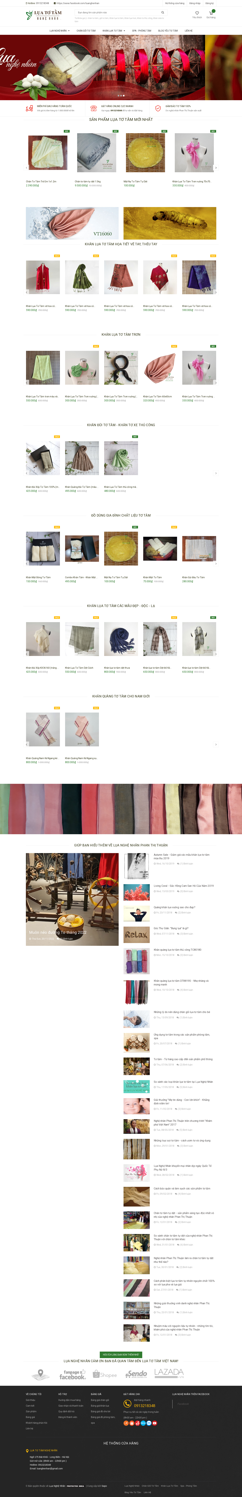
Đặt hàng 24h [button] (132, 1394)
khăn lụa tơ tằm (117, 18)
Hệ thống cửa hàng (174, 3)
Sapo (104, 1486)
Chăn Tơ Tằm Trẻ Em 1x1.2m (41, 181)
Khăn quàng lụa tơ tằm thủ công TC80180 (177, 949)
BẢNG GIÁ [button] (96, 1394)
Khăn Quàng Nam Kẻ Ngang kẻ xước (44, 758)
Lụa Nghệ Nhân (132, 1486)
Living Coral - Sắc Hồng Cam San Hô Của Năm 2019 (184, 885)
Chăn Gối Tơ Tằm (150, 1486)
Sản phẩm (31, 1411)
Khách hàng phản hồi (36, 1423)
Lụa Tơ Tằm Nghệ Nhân (43, 1450)
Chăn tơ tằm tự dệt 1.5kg (88, 181)
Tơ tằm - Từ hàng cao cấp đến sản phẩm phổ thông (183, 1059)
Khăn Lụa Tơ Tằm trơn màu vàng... (44, 396)
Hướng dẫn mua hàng (69, 1400)
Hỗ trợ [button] (62, 1394)
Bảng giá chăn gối (100, 1400)
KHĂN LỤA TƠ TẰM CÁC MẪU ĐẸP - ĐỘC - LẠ (121, 606)
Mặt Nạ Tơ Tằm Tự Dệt (135, 181)
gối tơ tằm (104, 18)
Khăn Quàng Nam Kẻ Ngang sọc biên (84, 758)
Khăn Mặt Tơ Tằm (152, 577)
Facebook (183, 1403)
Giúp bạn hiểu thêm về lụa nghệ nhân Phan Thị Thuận (121, 845)
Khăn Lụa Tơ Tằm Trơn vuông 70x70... (192, 181)
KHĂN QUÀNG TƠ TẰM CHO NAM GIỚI (121, 696)
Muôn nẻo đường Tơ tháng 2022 (58, 932)
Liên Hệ (147, 1492)
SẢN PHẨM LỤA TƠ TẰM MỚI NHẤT (121, 119)
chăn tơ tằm (93, 18)
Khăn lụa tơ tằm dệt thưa (117, 668)
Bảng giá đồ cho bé (100, 1411)
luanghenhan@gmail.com (50, 1468)
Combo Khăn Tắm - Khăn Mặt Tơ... (83, 577)
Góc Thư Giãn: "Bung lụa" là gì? (171, 928)
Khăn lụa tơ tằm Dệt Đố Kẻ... (157, 668)
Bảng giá (30, 1417)
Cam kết (30, 1405)
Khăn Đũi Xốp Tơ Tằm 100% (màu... (44, 487)
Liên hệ (29, 1428)
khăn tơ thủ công (144, 18)
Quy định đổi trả (66, 1411)
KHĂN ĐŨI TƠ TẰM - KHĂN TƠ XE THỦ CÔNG (121, 425)
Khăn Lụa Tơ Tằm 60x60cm (157, 396)
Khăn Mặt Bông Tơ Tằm (38, 577)
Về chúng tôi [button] (33, 1394)
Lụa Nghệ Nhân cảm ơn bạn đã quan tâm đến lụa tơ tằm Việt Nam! (121, 1361)
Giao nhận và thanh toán (70, 1405)
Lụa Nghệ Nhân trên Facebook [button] (191, 1394)
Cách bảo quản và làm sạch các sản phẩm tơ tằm (182, 1188)
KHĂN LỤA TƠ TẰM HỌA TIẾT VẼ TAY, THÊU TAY (121, 244)
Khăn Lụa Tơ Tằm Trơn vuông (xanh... (84, 396)
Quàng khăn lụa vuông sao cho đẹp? (174, 907)
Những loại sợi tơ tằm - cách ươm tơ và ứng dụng (182, 1140)
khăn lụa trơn (130, 18)
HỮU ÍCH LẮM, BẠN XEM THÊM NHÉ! (121, 1354)
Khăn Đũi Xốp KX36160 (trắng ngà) (44, 668)
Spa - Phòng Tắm (188, 1486)
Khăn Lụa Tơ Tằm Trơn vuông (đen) (122, 396)
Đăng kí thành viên (67, 1417)
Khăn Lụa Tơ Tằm (169, 1486)
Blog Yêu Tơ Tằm (133, 1492)
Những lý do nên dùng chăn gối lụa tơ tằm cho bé (182, 1012)
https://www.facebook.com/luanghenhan (78, 3)
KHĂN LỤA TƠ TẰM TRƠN (121, 335)
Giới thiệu (30, 1400)
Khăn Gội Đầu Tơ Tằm (193, 577)
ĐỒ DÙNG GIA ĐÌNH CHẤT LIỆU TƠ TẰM (121, 515)
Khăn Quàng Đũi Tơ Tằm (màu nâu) (83, 487)
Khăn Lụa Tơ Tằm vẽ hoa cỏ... (41, 306)
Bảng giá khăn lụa (100, 1405)
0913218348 (42, 3)
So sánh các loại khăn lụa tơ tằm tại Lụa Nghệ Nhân (183, 1081)
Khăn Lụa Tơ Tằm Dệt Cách (79, 668)
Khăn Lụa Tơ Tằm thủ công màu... (121, 487)
